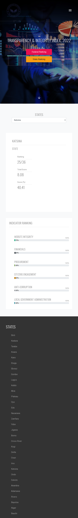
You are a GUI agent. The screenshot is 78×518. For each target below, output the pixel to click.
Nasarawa (15, 413)
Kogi (13, 446)
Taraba (14, 346)
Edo (13, 407)
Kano (13, 357)
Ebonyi (14, 368)
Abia (13, 391)
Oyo (13, 402)
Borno (13, 435)
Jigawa (14, 430)
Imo (13, 463)
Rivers (14, 497)
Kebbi (13, 385)
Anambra (15, 485)
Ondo (13, 474)
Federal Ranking (39, 52)
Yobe (13, 424)
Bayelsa (14, 502)
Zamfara (15, 419)
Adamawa (15, 491)
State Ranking (39, 59)
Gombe (14, 374)
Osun (13, 458)
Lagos (14, 380)
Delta (13, 452)
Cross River (16, 441)
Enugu (14, 363)
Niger (13, 508)
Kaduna (14, 341)
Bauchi (14, 513)
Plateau (14, 396)
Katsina (14, 469)
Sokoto (14, 480)
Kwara (14, 352)
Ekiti (13, 335)
